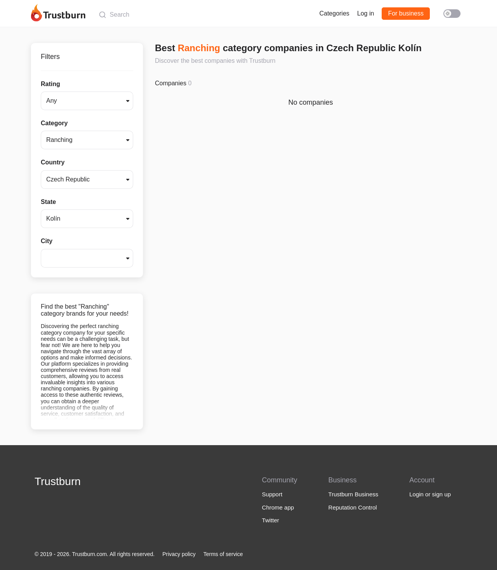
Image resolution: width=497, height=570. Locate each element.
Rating (50, 84)
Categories (334, 13)
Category (54, 123)
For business (406, 13)
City (46, 241)
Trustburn (58, 481)
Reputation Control (352, 507)
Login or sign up (430, 494)
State (48, 202)
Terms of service (223, 554)
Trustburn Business (353, 494)
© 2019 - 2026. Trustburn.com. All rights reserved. (95, 554)
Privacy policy (179, 554)
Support (272, 494)
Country (52, 162)
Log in (365, 13)
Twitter (270, 520)
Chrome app (278, 507)
